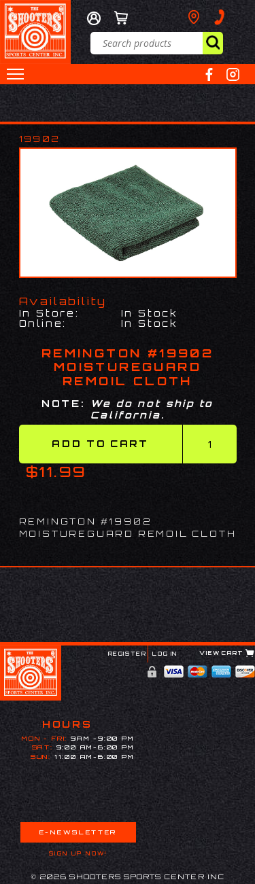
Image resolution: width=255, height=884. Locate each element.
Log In (164, 653)
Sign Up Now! (78, 853)
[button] (15, 74)
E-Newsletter (78, 832)
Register (127, 653)
